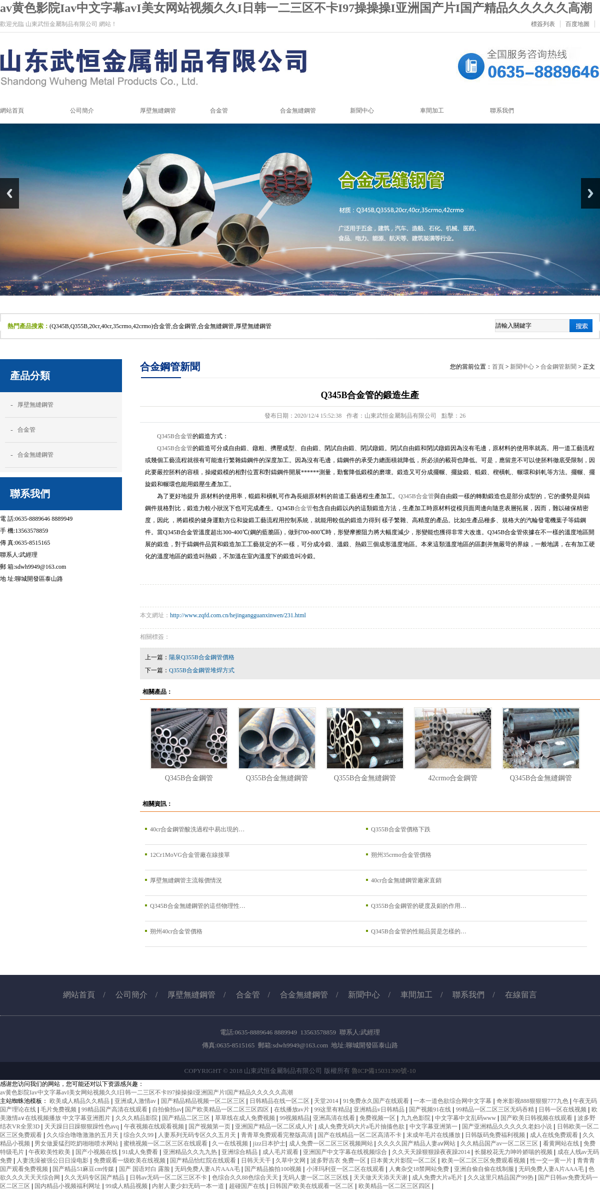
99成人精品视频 (127, 1185)
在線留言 (521, 994)
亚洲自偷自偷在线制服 (485, 1168)
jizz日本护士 (269, 1143)
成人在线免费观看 (555, 1134)
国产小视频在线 (97, 1151)
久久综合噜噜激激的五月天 (83, 1134)
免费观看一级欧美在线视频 (130, 1160)
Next (590, 193)
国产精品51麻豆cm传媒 (84, 1168)
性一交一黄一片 (552, 1160)
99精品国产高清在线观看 (115, 1109)
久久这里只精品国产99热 (501, 1177)
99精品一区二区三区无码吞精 (496, 1109)
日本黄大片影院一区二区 (404, 1160)
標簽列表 (543, 24)
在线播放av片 (292, 1109)
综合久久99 (139, 1134)
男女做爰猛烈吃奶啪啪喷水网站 (77, 1143)
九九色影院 (416, 1117)
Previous (9, 193)
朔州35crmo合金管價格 (401, 854)
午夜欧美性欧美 (50, 1151)
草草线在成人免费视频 (245, 1117)
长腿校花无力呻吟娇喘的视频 (514, 1151)
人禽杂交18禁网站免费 (419, 1168)
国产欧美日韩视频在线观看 (537, 1117)
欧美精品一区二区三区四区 (395, 1185)
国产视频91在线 (430, 1109)
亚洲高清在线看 (334, 1117)
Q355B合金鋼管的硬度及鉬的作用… (418, 905)
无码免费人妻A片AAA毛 (208, 1168)
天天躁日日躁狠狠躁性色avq (82, 1126)
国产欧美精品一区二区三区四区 (227, 1109)
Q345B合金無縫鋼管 (541, 778)
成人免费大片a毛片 (438, 1177)
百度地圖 (578, 24)
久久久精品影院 (137, 1117)
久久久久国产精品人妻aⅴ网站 (417, 1143)
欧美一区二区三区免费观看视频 (484, 1160)
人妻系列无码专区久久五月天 (198, 1134)
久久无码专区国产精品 (95, 1177)
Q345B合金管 (174, 436)
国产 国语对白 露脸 (145, 1168)
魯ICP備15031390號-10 (384, 1070)
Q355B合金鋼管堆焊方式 (201, 670)
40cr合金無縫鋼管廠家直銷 (406, 880)
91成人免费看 (141, 1151)
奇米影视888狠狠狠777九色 (533, 1100)
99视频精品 (295, 1117)
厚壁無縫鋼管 (36, 404)
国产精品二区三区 (187, 1117)
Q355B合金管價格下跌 (400, 829)
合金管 (27, 429)
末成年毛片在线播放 (434, 1134)
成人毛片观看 (281, 1151)
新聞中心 (522, 366)
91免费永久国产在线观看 (376, 1100)
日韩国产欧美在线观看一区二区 (312, 1185)
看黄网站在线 (561, 1143)
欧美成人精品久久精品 (80, 1100)
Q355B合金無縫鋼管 (277, 778)
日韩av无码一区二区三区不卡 (169, 1177)
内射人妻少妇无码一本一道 (189, 1185)
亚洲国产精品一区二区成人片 (274, 1126)
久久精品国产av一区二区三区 (500, 1143)
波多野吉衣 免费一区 (339, 1160)
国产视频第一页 (210, 1126)
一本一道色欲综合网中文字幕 (453, 1100)
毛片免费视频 (59, 1109)
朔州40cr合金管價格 (176, 931)
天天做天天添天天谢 (381, 1177)
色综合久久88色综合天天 (246, 1177)
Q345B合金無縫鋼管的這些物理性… (198, 905)
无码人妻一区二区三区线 (316, 1177)
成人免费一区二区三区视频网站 (331, 1143)
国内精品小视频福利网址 (68, 1185)
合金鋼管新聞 (558, 366)
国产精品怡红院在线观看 (204, 1160)
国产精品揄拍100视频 (273, 1168)
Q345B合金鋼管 (189, 778)
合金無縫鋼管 (36, 454)
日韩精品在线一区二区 (280, 1100)
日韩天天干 (256, 1160)
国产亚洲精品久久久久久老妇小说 (508, 1126)
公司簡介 (132, 994)
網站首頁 (79, 994)
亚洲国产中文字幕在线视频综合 (345, 1151)
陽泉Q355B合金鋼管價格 (201, 657)
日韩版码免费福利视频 (495, 1134)
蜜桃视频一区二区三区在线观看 (166, 1143)
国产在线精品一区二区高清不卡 (360, 1134)
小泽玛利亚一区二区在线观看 (346, 1168)
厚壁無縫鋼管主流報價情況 (186, 880)
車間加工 (416, 994)
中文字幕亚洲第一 (434, 1126)
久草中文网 (291, 1160)
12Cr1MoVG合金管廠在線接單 (190, 854)
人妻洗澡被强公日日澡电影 (53, 1160)
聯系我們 (468, 994)
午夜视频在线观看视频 (155, 1126)
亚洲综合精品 (240, 1151)
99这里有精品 (332, 1109)
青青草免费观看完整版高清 (277, 1134)
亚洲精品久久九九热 (190, 1151)
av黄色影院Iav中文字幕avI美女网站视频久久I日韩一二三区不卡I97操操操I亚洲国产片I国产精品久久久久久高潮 (296, 8)
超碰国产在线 (247, 1185)
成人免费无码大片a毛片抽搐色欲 (362, 1126)
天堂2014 (327, 1100)
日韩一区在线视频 (563, 1109)
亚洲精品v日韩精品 (380, 1109)
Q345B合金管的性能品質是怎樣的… (418, 931)
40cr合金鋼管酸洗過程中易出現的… (197, 829)
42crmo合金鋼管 (453, 778)
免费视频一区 (378, 1117)
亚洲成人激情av (136, 1100)
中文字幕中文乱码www (466, 1117)
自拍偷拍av (167, 1109)
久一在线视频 (231, 1143)
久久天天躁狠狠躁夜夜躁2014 (432, 1151)
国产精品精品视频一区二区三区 (203, 1100)
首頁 (498, 366)
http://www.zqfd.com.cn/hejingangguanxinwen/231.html (238, 615)
